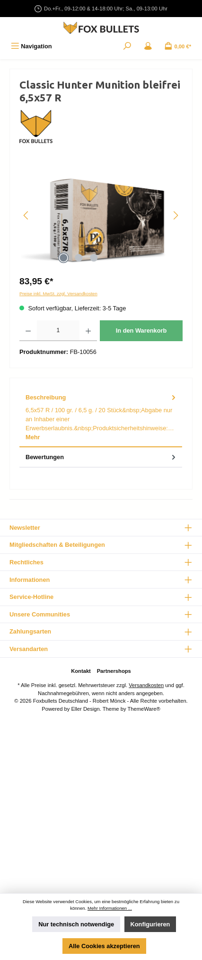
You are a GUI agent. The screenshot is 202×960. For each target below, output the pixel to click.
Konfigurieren (150, 924)
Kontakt (81, 671)
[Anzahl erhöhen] (88, 330)
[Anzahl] (57, 330)
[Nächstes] (175, 215)
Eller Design (85, 709)
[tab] (100, 417)
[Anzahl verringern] (28, 330)
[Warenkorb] (177, 46)
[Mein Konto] (148, 46)
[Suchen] (127, 46)
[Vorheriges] (26, 215)
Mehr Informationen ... (110, 908)
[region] (101, 215)
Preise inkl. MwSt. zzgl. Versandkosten (58, 293)
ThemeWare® (143, 709)
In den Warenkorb (141, 330)
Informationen (29, 579)
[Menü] (31, 46)
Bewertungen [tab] (101, 457)
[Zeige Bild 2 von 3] (79, 258)
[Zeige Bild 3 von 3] (94, 258)
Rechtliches (26, 562)
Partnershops (114, 671)
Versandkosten (146, 685)
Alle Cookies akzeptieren (104, 946)
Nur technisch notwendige (76, 924)
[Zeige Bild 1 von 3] (64, 258)
